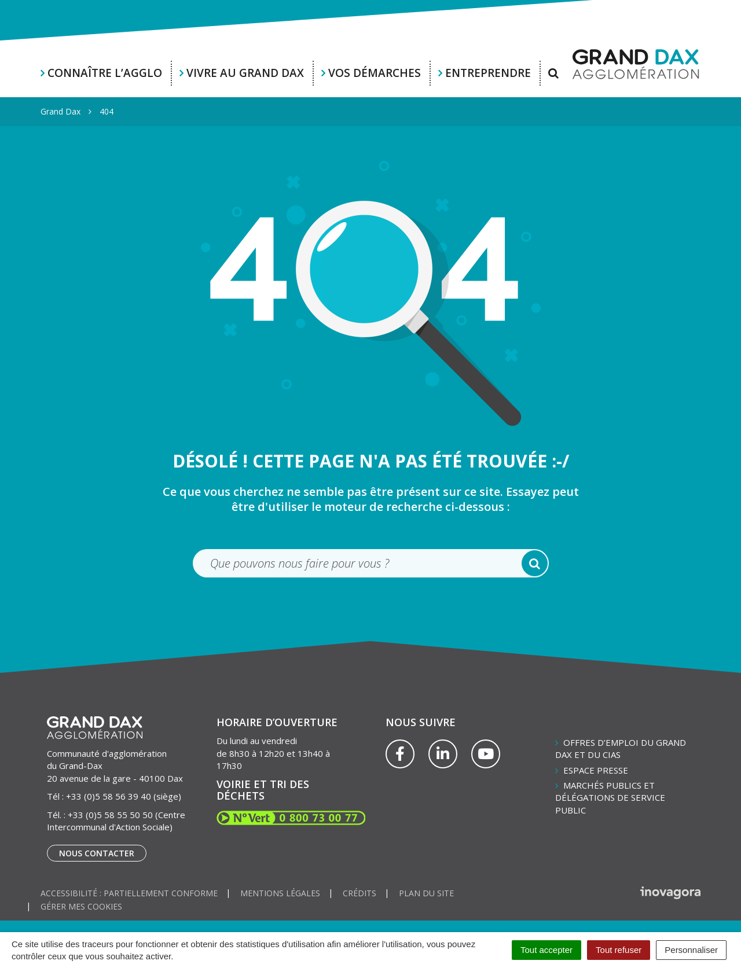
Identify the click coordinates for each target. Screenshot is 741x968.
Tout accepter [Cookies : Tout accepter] (546, 950)
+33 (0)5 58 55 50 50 (110, 814)
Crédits (359, 893)
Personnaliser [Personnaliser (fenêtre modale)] (691, 950)
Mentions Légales (280, 893)
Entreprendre (488, 72)
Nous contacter (96, 853)
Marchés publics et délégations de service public (610, 797)
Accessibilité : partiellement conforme (129, 893)
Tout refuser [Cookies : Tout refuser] (618, 950)
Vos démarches (374, 72)
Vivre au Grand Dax (245, 72)
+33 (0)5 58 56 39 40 (108, 796)
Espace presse (595, 770)
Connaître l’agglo (104, 72)
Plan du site (426, 893)
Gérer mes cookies (81, 906)
